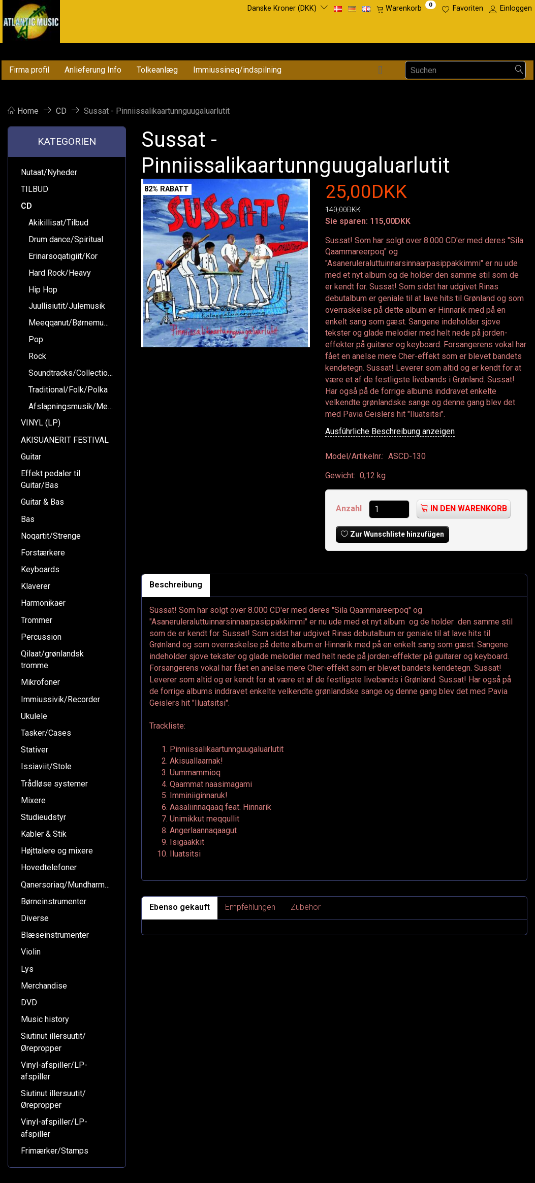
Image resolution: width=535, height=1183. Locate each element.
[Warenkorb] (406, 8)
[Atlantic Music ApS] (31, 19)
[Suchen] (519, 70)
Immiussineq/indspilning (237, 70)
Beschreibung (175, 584)
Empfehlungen (250, 907)
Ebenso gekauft (179, 907)
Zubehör (306, 907)
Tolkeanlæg (157, 70)
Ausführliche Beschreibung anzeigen (390, 431)
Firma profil (29, 70)
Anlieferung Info (93, 70)
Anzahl (350, 508)
